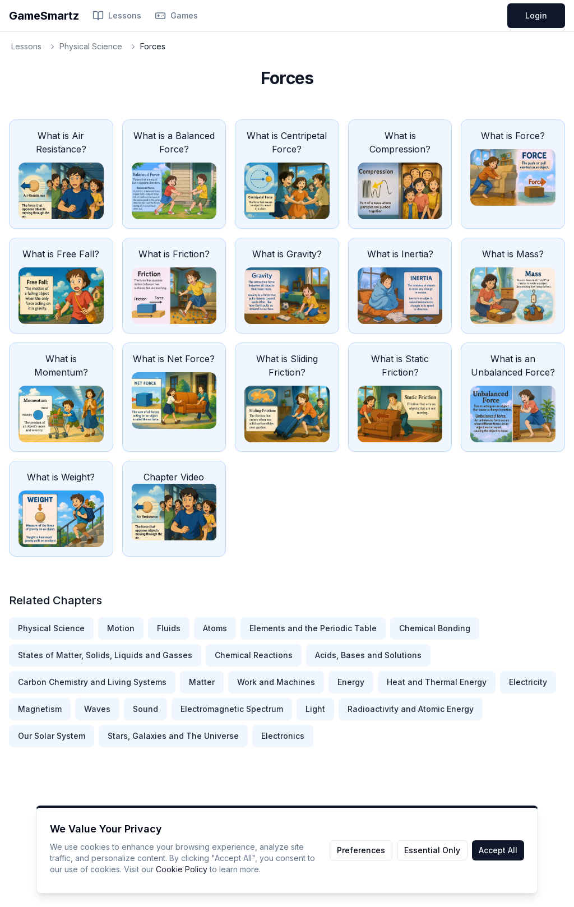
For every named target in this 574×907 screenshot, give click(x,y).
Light (315, 709)
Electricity (528, 682)
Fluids (168, 628)
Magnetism (40, 709)
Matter (202, 682)
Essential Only (432, 850)
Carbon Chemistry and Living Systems (92, 682)
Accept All (498, 850)
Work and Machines (276, 682)
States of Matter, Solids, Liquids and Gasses (105, 655)
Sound (145, 709)
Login (536, 15)
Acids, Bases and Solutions (368, 655)
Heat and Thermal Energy (437, 682)
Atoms (215, 628)
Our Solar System (51, 736)
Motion (121, 628)
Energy (350, 682)
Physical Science (90, 46)
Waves (97, 709)
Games (176, 15)
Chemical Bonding (434, 628)
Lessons (116, 15)
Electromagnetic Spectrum (231, 709)
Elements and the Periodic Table (313, 628)
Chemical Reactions (254, 655)
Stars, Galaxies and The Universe (173, 736)
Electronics (282, 736)
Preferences (361, 850)
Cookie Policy (181, 869)
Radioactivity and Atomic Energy (411, 709)
